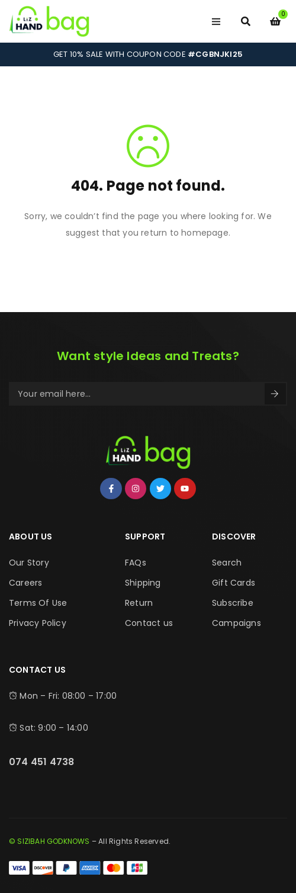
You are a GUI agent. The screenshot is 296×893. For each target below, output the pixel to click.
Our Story (29, 562)
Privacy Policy (37, 623)
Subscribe (232, 603)
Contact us (149, 623)
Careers (25, 583)
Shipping (143, 583)
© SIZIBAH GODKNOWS (49, 841)
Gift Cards (233, 583)
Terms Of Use (38, 603)
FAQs (135, 562)
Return (139, 603)
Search (227, 562)
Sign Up (275, 394)
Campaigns (236, 623)
